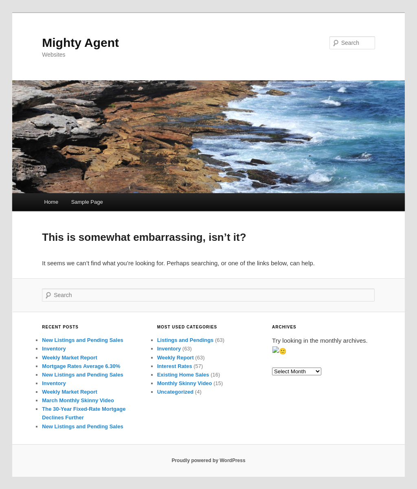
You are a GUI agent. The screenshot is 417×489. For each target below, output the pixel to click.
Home (51, 202)
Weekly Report (175, 358)
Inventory (54, 349)
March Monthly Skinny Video (78, 400)
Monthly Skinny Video (184, 383)
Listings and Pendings (185, 340)
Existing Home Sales (183, 375)
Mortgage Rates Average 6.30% (81, 366)
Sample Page (87, 202)
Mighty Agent (80, 42)
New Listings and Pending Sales (82, 340)
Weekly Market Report (69, 358)
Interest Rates (174, 366)
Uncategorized (175, 392)
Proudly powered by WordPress (208, 460)
